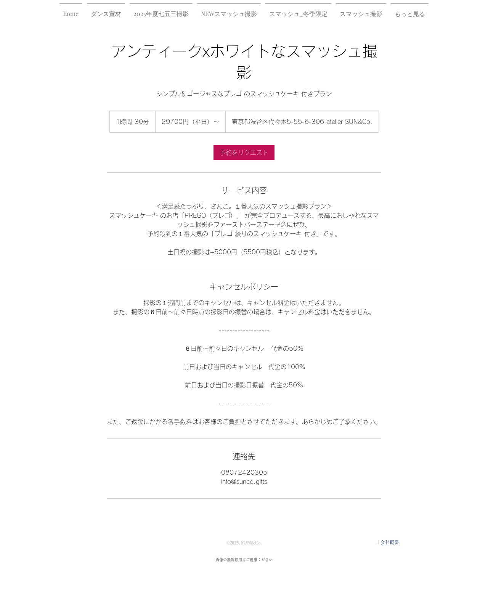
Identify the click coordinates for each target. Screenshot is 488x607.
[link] (244, 152)
